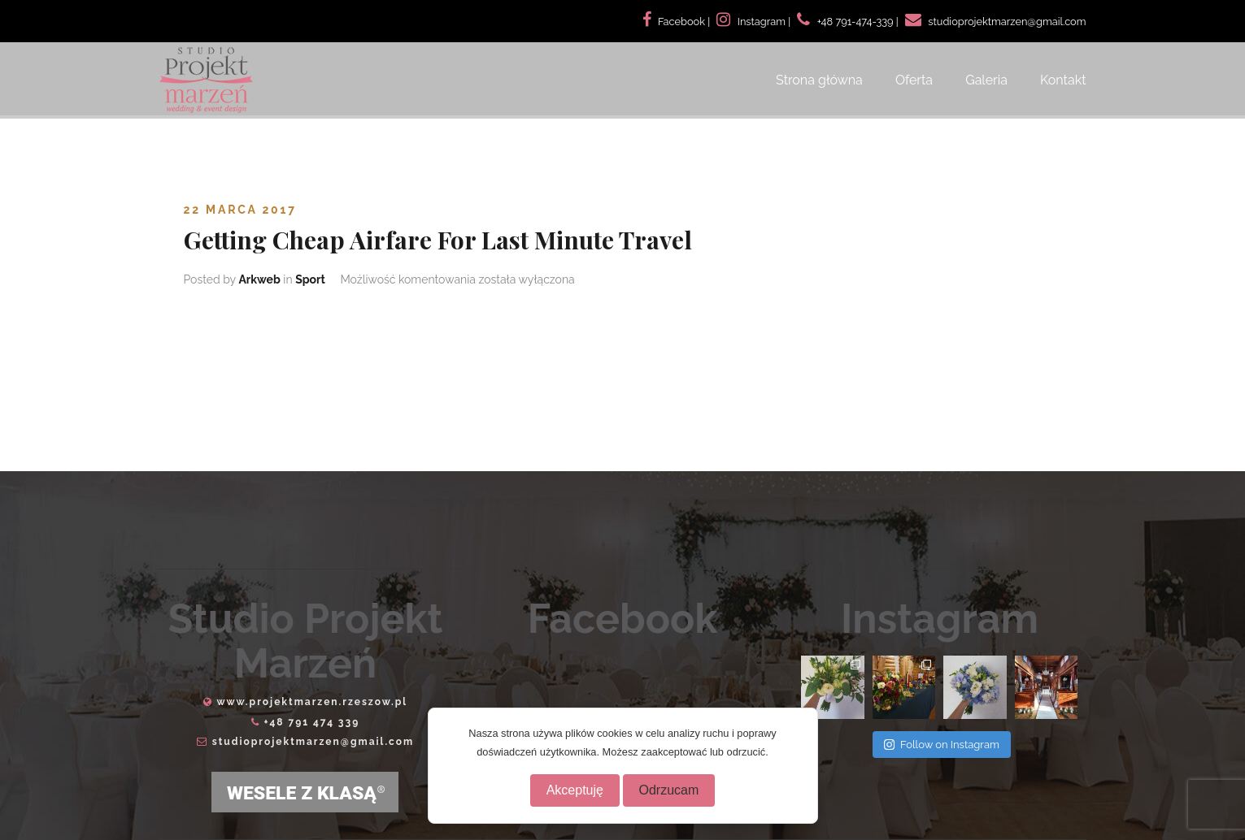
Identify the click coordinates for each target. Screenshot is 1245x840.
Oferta (914, 80)
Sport (310, 279)
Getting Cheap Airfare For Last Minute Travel (438, 239)
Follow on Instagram (941, 744)
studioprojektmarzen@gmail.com (313, 741)
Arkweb (259, 279)
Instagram (762, 21)
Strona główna (819, 80)
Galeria (986, 80)
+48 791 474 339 (312, 722)
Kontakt (1063, 80)
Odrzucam (669, 790)
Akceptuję (574, 790)
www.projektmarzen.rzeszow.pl (311, 702)
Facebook (681, 21)
